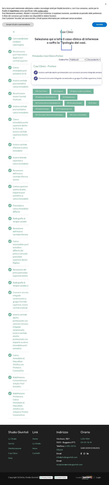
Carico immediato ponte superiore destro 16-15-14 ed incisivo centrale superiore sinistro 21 (20, 128)
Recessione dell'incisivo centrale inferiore (20, 231)
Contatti (36, 453)
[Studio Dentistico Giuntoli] (11, 3)
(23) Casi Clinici (41, 91)
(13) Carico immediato (78, 115)
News (34, 448)
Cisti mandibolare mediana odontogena (20, 41)
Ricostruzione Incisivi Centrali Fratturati (19, 96)
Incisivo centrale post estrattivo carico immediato (20, 83)
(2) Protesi (92, 103)
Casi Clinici (49, 56)
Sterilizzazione (14, 448)
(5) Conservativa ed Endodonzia (47, 103)
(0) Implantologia (42, 109)
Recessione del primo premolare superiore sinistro (20, 272)
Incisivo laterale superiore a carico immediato (20, 160)
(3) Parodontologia (74, 103)
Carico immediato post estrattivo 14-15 (20, 70)
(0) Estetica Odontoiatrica (45, 97)
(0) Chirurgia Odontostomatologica (49, 115)
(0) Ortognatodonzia (64, 109)
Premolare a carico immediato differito (20, 208)
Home (35, 438)
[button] (106, 460)
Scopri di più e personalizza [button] (18, 480)
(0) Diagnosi (58, 91)
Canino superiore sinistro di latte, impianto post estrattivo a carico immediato (20, 192)
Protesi (59, 56)
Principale (37, 56)
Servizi (11, 443)
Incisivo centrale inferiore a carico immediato (20, 147)
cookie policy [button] (43, 466)
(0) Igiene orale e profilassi (80, 91)
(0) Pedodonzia (69, 97)
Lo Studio (12, 438)
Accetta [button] (99, 480)
